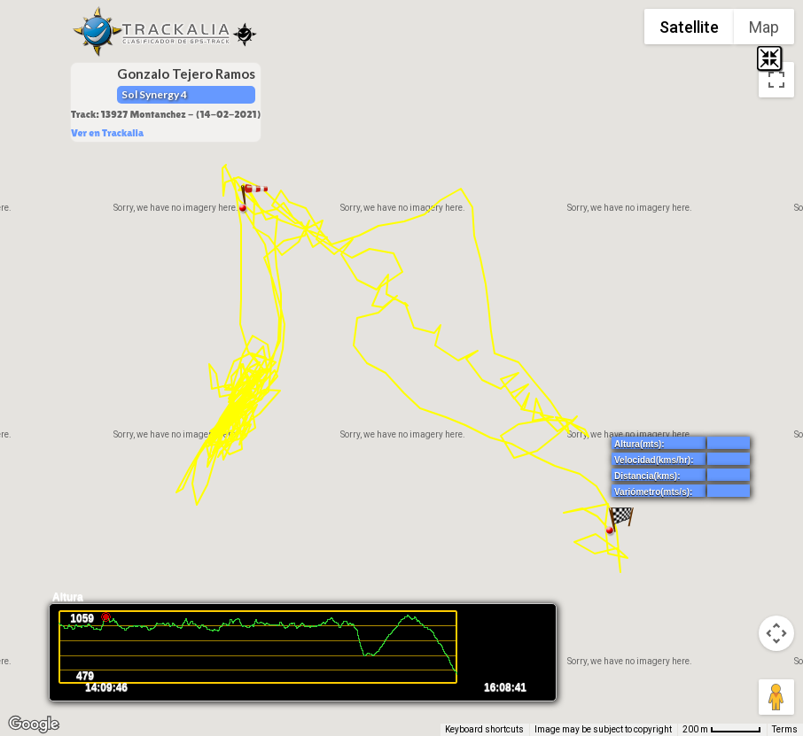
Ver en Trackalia (107, 133)
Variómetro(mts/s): (653, 492)
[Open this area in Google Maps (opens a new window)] (33, 724)
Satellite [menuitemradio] (689, 27)
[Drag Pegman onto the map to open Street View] (776, 697)
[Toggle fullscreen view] (776, 79)
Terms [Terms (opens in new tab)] (785, 729)
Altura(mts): (639, 444)
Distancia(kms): (647, 476)
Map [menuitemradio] (764, 27)
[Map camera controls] (776, 633)
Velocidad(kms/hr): (653, 460)
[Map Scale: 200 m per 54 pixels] (722, 730)
